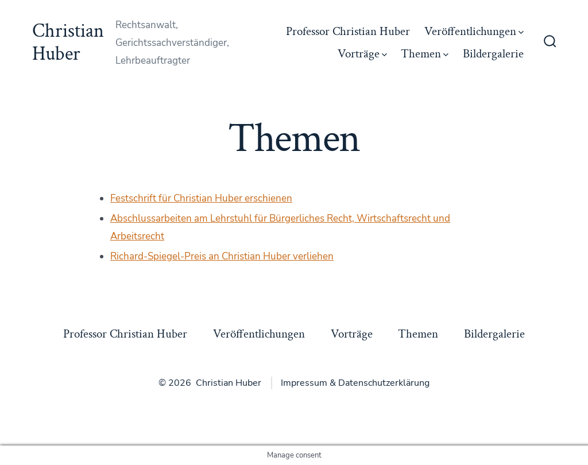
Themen (424, 53)
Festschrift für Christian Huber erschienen (201, 198)
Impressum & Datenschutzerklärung (355, 383)
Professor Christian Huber (348, 31)
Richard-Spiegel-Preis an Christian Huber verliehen (222, 256)
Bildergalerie (493, 53)
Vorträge (362, 53)
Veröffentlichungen (474, 31)
